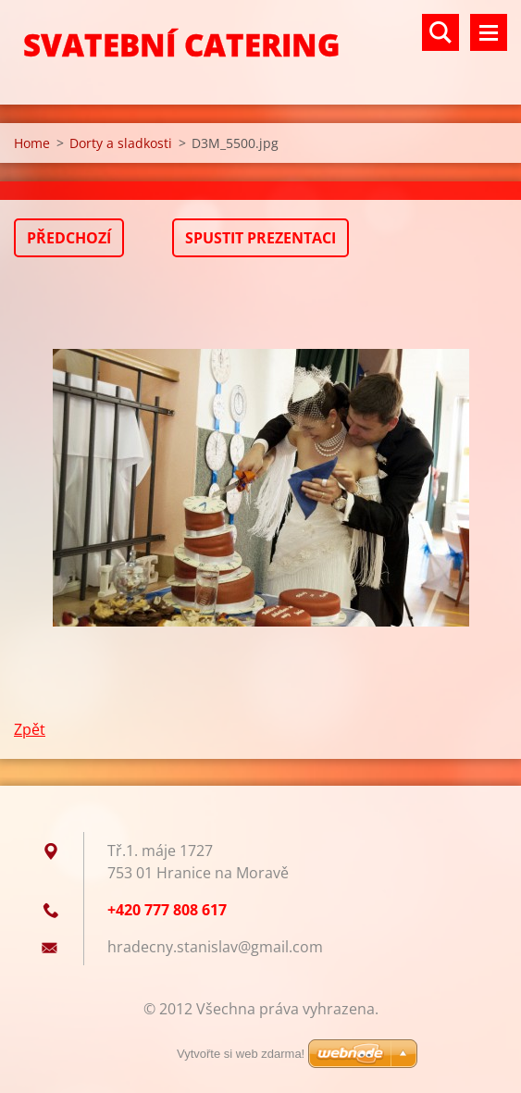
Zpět (29, 729)
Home (32, 143)
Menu (488, 32)
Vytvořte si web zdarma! (240, 1054)
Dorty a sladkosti (120, 143)
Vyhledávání (440, 32)
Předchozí (69, 238)
